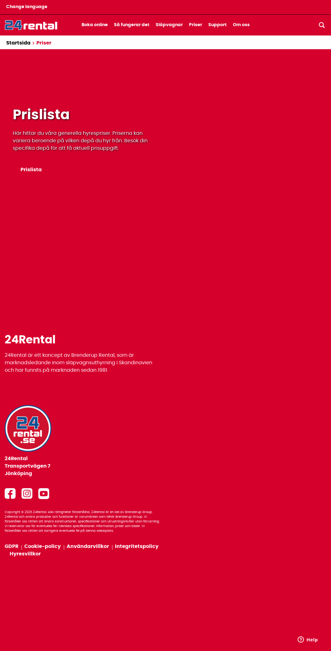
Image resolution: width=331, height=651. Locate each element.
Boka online (95, 25)
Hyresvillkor (25, 553)
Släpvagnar (169, 25)
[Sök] (321, 25)
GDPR (12, 546)
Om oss (241, 25)
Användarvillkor (88, 546)
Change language (26, 7)
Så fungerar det (131, 25)
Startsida (18, 42)
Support (217, 25)
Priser (195, 25)
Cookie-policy (43, 546)
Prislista (31, 169)
